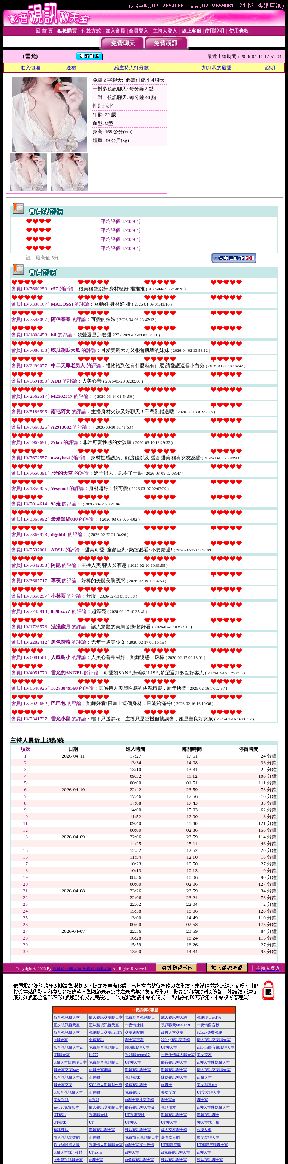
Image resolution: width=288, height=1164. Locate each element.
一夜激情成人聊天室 (178, 1055)
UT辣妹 (60, 1122)
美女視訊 (61, 1100)
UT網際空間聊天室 (212, 1145)
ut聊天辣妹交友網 (139, 1100)
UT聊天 (131, 1122)
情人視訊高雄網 (67, 1137)
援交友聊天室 (208, 1137)
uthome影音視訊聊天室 (215, 1047)
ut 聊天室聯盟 (100, 1070)
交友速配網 (134, 1032)
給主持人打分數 (131, 67)
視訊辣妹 (132, 1077)
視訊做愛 (168, 1107)
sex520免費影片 (66, 1107)
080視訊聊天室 (137, 1047)
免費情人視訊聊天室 (142, 1137)
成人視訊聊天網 (174, 1017)
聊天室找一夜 (208, 1122)
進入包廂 (30, 67)
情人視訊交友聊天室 (106, 1017)
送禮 (71, 67)
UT (91, 1122)
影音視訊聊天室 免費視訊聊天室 (81, 968)
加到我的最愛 (216, 67)
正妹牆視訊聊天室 (104, 1025)
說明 (270, 67)
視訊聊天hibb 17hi (175, 1025)
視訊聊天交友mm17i (105, 1032)
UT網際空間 (171, 1145)
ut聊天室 (61, 1040)
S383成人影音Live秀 (105, 1085)
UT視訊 (60, 1115)
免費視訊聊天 (136, 1085)
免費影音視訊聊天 (140, 1017)
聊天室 (202, 1100)
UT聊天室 (169, 1047)
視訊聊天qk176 (209, 1017)
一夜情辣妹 (134, 1025)
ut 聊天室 (204, 1077)
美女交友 (204, 1055)
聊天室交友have (67, 1070)
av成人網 (204, 1130)
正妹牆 (94, 1077)
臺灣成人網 (170, 1137)
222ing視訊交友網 (175, 1040)
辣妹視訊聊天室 (174, 1077)
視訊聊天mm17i (137, 1055)
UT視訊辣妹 (135, 1115)
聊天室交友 (134, 1040)
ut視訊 (94, 1100)
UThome (95, 1152)
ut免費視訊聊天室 (175, 1152)
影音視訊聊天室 (67, 1017)
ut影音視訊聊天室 (68, 1092)
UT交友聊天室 (208, 1092)
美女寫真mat (207, 1085)
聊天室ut (168, 1100)
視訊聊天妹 (98, 1115)
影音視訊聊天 (208, 1115)
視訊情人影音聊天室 (106, 1145)
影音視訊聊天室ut (68, 1047)
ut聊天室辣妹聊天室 (70, 1062)
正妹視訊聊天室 (67, 1025)
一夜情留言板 (208, 1025)
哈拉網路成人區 (67, 1145)
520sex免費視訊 (209, 1032)
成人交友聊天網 (174, 1130)
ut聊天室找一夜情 (139, 1145)
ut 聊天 (166, 1085)
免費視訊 (96, 1040)
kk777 (93, 1055)
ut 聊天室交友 (172, 1032)
